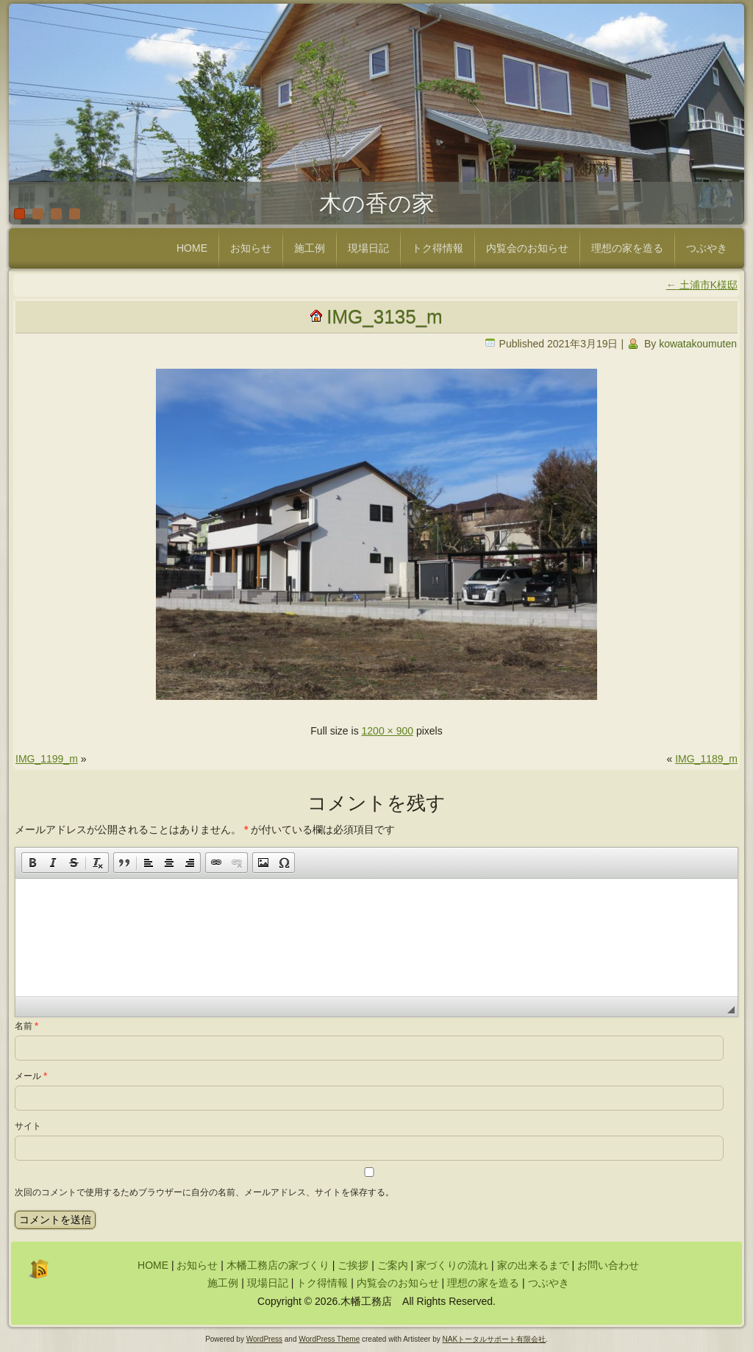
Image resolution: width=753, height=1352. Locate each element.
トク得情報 (437, 248)
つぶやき (706, 248)
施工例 (309, 248)
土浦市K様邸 (702, 285)
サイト (28, 1126)
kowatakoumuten (698, 344)
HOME (191, 248)
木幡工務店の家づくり (277, 1265)
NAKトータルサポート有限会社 (494, 1339)
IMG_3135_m (384, 316)
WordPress (264, 1339)
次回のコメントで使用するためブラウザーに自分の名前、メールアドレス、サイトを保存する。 (204, 1192)
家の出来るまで (533, 1265)
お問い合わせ (608, 1265)
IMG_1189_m (706, 759)
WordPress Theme (329, 1339)
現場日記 (368, 248)
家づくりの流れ (452, 1265)
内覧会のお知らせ (527, 248)
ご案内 (392, 1265)
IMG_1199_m (46, 759)
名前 (26, 1026)
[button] (32, 862)
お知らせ (250, 248)
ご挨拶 (353, 1265)
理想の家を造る (627, 248)
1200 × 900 (387, 731)
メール (31, 1076)
